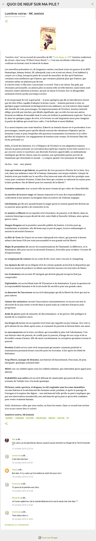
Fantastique (41, 418)
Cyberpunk (19, 418)
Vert (14, 439)
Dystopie (30, 418)
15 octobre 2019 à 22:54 (22, 449)
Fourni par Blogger (48, 538)
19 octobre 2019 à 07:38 (22, 491)
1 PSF (69, 57)
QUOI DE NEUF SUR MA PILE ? (33, 4)
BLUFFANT (9, 418)
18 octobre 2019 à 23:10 (22, 477)
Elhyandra (16, 498)
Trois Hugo (58, 57)
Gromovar (16, 455)
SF (67, 418)
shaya (14, 470)
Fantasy (52, 418)
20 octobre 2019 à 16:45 (22, 505)
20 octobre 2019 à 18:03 (22, 519)
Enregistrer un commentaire (17, 525)
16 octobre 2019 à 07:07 (22, 463)
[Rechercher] (92, 4)
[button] (6, 21)
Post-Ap (61, 418)
